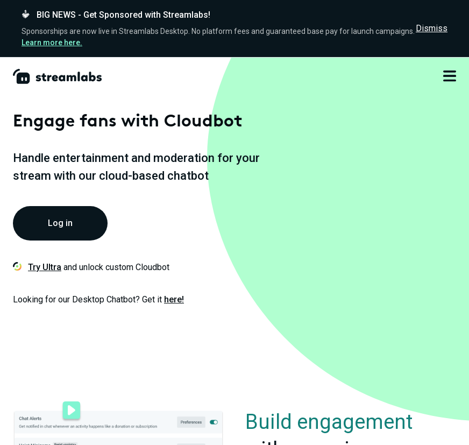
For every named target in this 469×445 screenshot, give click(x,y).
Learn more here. (52, 42)
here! (174, 299)
